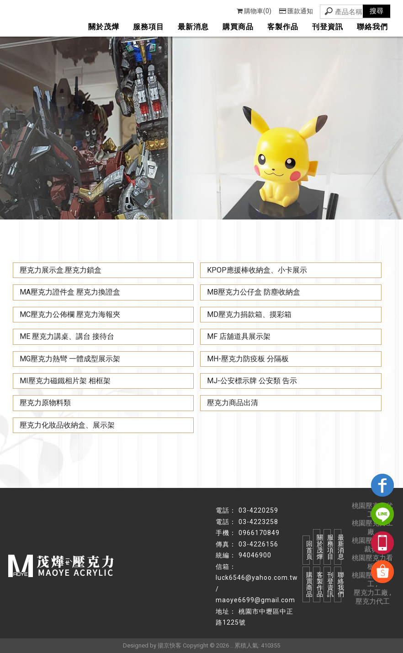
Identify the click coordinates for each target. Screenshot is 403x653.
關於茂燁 (103, 26)
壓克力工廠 (371, 593)
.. (231, 645)
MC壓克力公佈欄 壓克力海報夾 (70, 314)
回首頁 (308, 550)
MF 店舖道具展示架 (238, 336)
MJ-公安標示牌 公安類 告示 (252, 380)
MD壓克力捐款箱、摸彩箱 (249, 314)
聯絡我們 (372, 26)
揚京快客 (169, 645)
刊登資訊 (327, 26)
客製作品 (282, 26)
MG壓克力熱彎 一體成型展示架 (70, 358)
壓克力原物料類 (45, 402)
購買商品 (238, 26)
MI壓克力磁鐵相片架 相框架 (65, 380)
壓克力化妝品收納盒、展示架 (67, 425)
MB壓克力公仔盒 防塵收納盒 (253, 292)
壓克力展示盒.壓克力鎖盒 (60, 270)
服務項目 (148, 26)
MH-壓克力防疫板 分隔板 (248, 358)
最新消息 (193, 26)
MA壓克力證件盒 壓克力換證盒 (70, 292)
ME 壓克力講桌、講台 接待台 (67, 336)
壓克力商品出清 (232, 402)
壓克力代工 (372, 601)
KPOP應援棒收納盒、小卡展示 (257, 270)
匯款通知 (296, 11)
